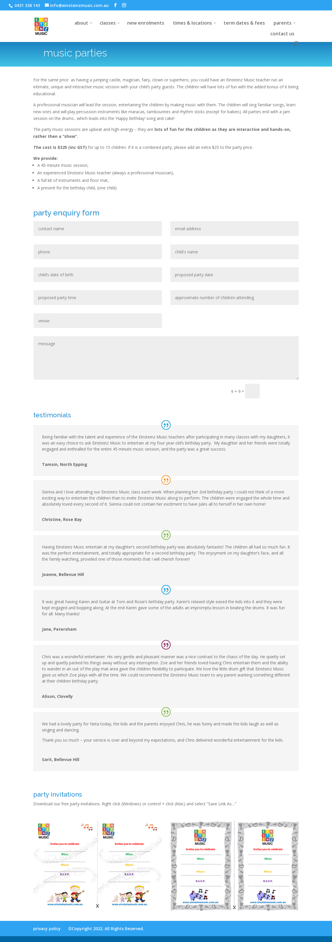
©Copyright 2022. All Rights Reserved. (106, 928)
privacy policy (47, 928)
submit (281, 391)
